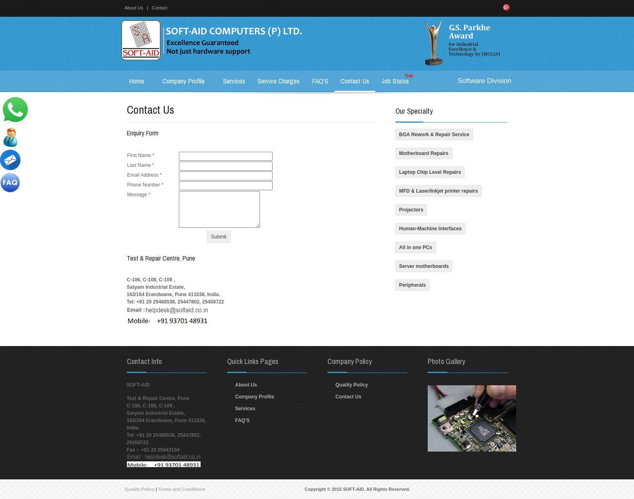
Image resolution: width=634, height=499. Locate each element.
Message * (139, 195)
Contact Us (348, 397)
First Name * (141, 155)
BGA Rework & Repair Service (434, 134)
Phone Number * (145, 185)
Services (245, 408)
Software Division (484, 81)
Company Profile (254, 397)
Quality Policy (352, 385)
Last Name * (140, 165)
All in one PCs (415, 247)
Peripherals (412, 285)
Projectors (411, 210)
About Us (134, 7)
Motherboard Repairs (424, 153)
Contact (159, 7)
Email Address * (144, 175)
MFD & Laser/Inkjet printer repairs (438, 191)
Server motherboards (424, 266)
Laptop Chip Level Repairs (430, 172)
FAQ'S (242, 420)
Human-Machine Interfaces (430, 229)
